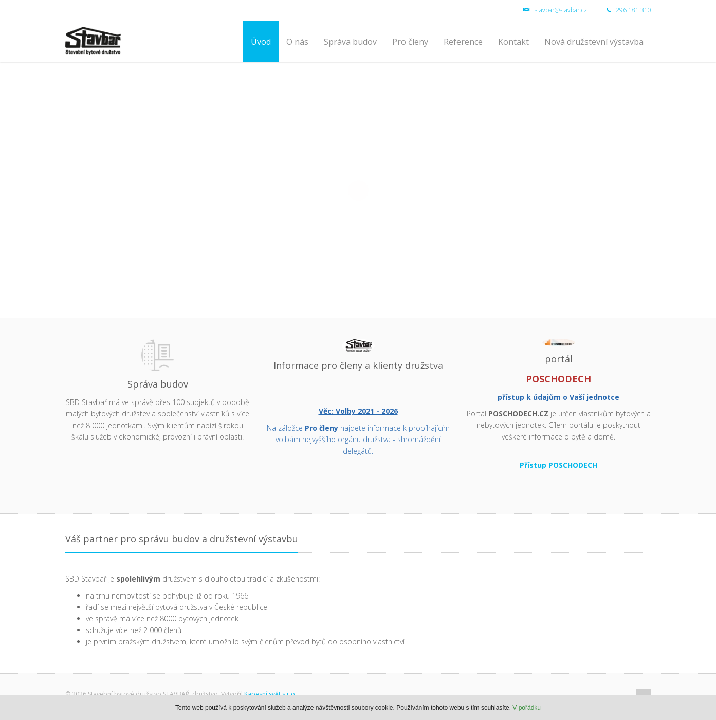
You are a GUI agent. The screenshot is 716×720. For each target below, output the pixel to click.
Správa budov (350, 41)
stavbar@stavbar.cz (555, 10)
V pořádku (526, 707)
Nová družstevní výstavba (594, 41)
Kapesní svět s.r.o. (270, 694)
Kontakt (513, 41)
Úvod (261, 41)
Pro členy (410, 41)
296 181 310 (620, 10)
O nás (297, 41)
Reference (463, 41)
